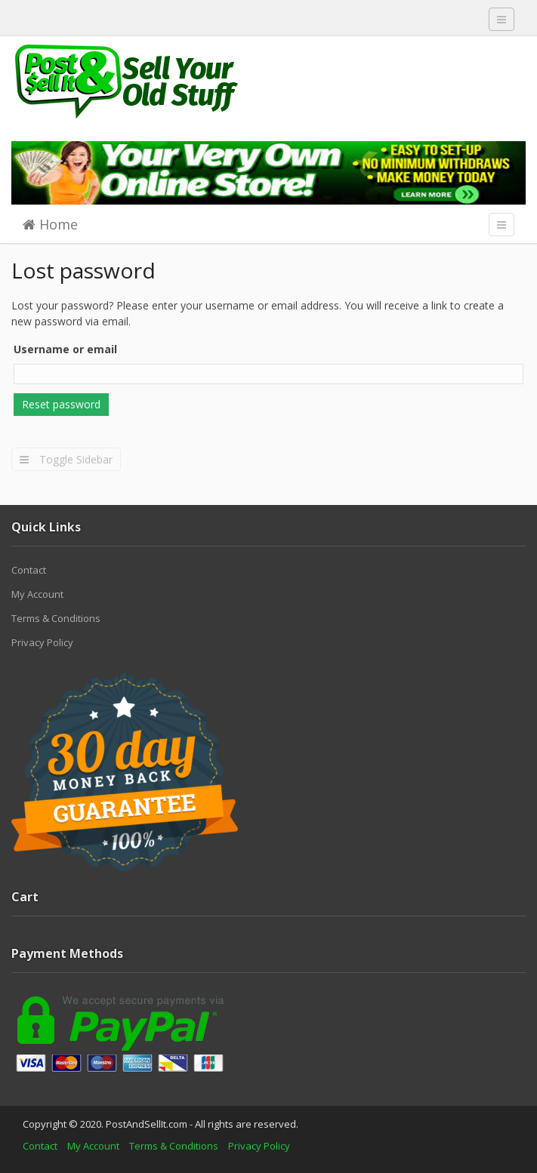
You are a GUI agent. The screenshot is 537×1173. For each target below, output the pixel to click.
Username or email (65, 349)
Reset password (61, 404)
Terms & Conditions (55, 618)
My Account (37, 594)
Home (50, 224)
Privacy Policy (42, 642)
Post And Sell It (124, 81)
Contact (28, 570)
